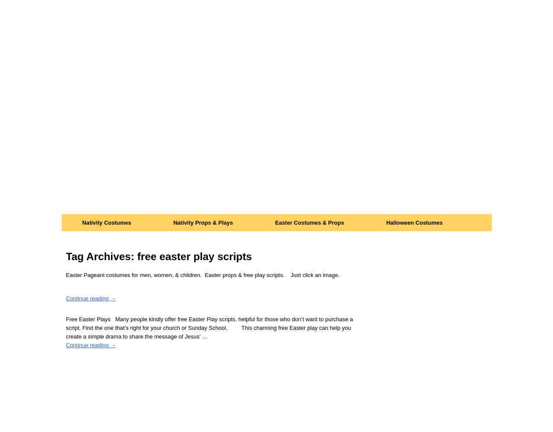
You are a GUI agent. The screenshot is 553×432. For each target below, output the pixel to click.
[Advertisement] (277, 149)
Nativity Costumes (106, 222)
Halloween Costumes (414, 222)
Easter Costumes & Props (309, 222)
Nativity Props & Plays (203, 222)
